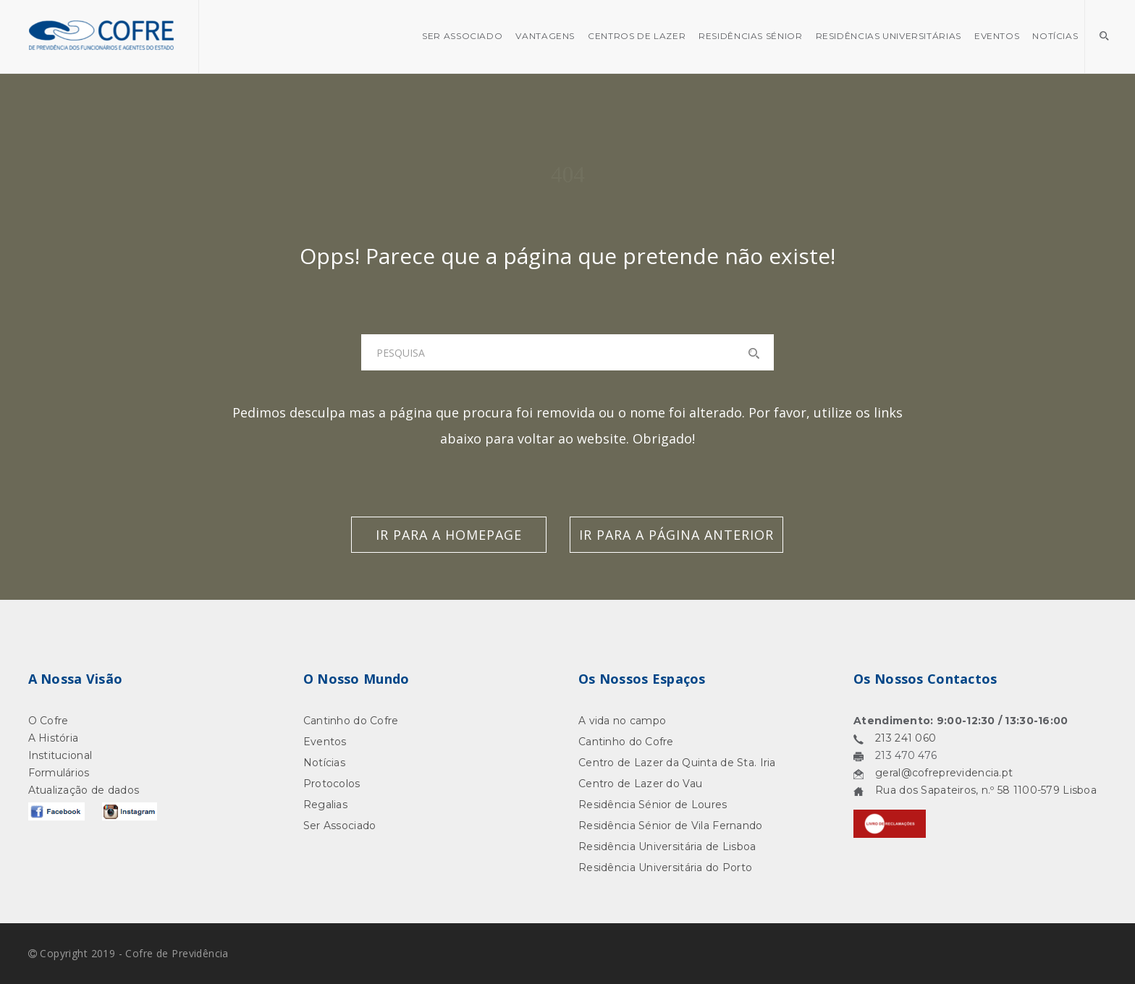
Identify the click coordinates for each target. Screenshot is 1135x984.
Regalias (325, 804)
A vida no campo (622, 720)
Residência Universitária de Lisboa (667, 846)
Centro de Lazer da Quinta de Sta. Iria (677, 762)
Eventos (996, 35)
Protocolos (331, 783)
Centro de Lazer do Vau (640, 783)
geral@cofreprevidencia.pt (944, 772)
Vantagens (545, 35)
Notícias (1055, 35)
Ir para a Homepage (449, 534)
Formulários (59, 772)
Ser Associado (339, 825)
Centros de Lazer (636, 35)
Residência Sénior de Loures (652, 804)
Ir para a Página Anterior (676, 534)
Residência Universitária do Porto (665, 867)
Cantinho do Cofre (351, 720)
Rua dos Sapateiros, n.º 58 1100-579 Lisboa (986, 790)
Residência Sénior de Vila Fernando (670, 825)
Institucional (60, 755)
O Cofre (48, 720)
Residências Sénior (750, 35)
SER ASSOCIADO (462, 35)
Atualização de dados (84, 790)
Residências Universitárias (888, 35)
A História (53, 738)
